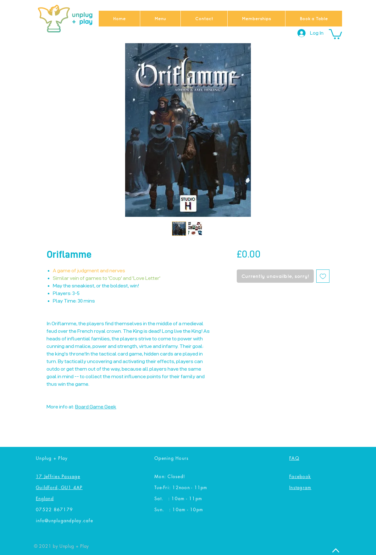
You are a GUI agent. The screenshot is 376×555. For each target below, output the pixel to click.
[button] (335, 33)
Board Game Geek (95, 406)
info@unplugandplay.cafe (64, 520)
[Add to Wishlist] (322, 276)
